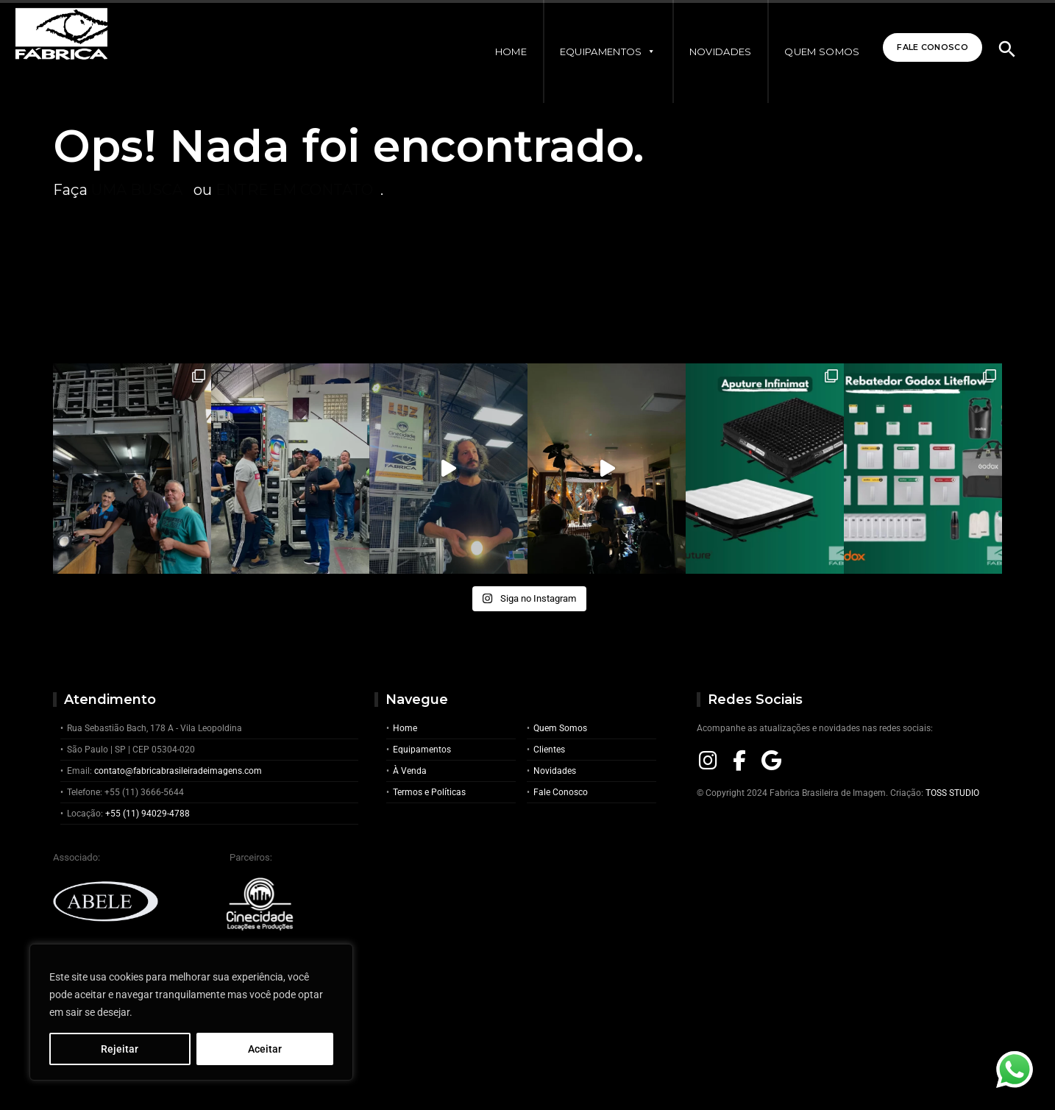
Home (498, 51)
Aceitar (265, 1049)
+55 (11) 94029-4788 (147, 813)
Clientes (549, 749)
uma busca (136, 190)
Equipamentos (595, 51)
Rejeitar (119, 1049)
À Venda (410, 771)
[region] (191, 1012)
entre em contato (294, 190)
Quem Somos (808, 51)
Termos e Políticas (429, 792)
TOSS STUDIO (952, 793)
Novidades (707, 51)
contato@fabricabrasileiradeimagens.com (178, 771)
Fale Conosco (923, 48)
